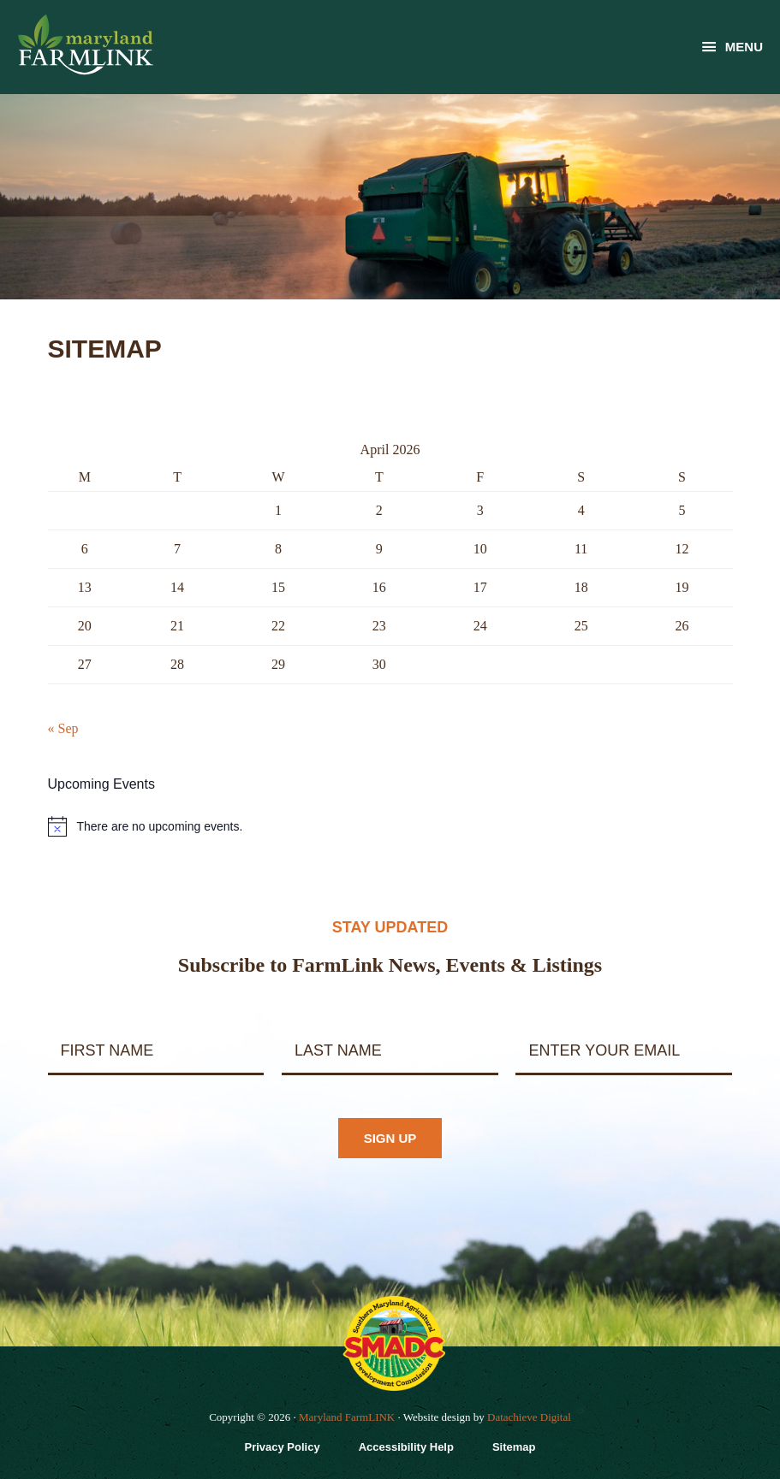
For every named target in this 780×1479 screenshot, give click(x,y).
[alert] (390, 826)
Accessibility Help (406, 1446)
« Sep (63, 728)
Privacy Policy (281, 1446)
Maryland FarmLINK (347, 1417)
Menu (744, 46)
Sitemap (514, 1446)
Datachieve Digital (529, 1417)
